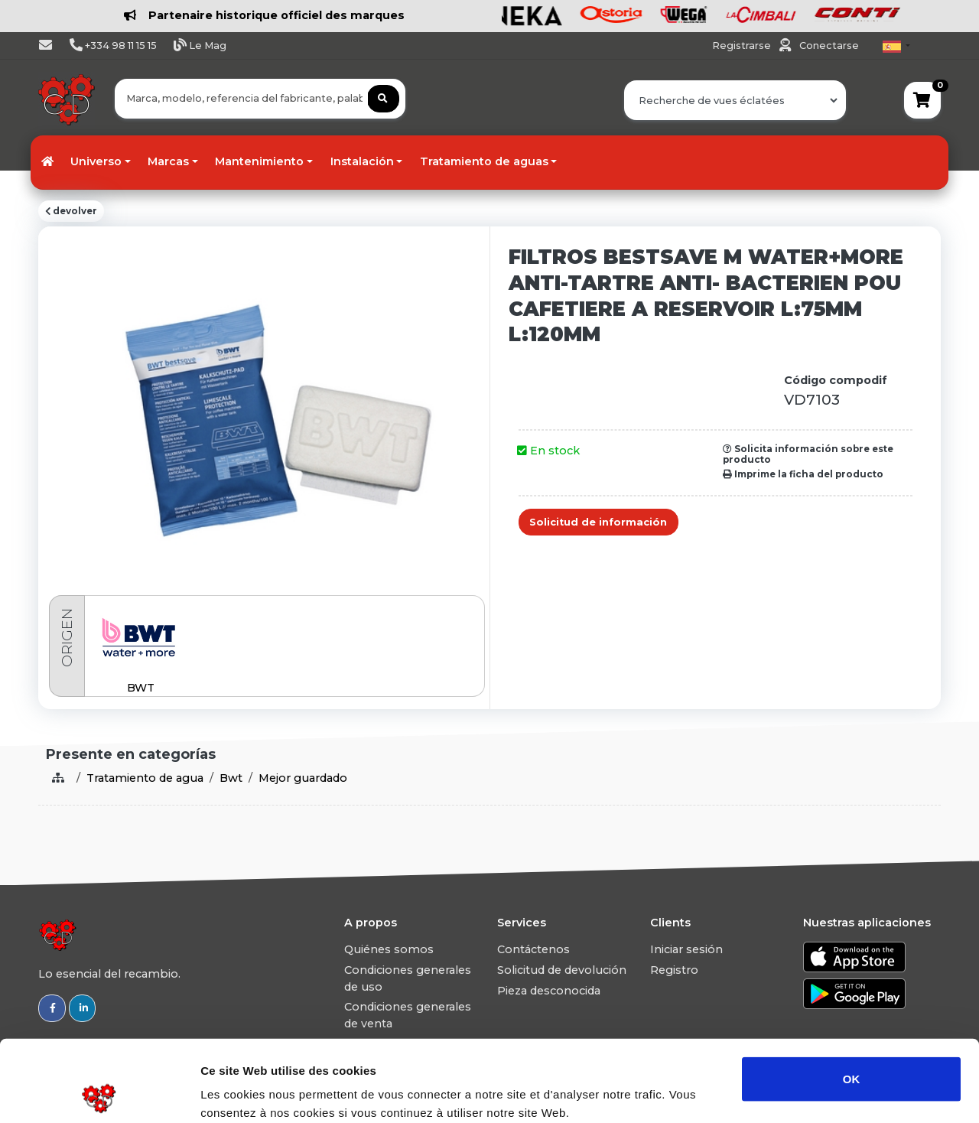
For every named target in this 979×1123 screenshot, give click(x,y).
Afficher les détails (842, 1092)
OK (851, 997)
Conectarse (829, 45)
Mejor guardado (303, 778)
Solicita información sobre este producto (808, 454)
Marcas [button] (168, 161)
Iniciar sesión (686, 949)
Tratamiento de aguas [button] (484, 161)
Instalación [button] (362, 161)
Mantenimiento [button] (259, 161)
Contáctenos (533, 949)
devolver (71, 211)
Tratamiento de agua (144, 778)
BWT (140, 688)
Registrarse (742, 45)
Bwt (231, 778)
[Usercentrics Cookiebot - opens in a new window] (99, 1093)
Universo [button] (96, 161)
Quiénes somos (389, 949)
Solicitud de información (598, 522)
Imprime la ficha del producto (803, 474)
